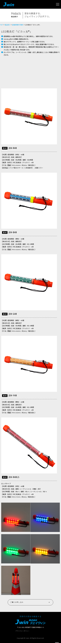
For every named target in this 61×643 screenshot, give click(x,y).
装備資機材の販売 (17, 25)
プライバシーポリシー (22, 631)
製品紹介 (7, 25)
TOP (1, 25)
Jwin (8, 4)
